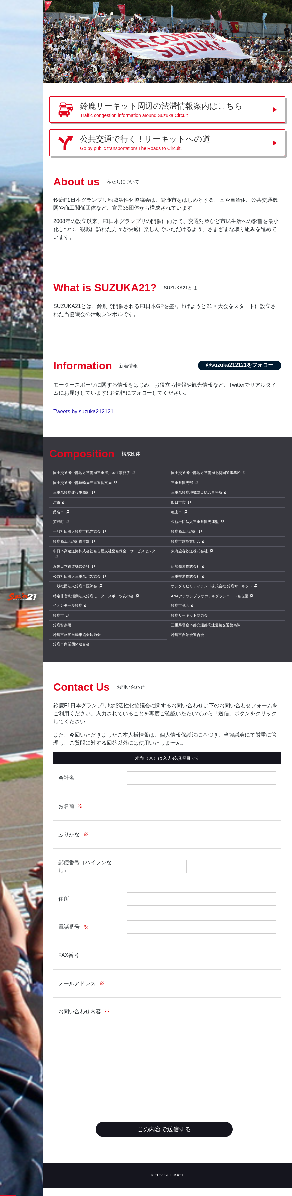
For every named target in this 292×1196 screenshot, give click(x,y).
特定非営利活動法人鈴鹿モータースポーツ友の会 (93, 596)
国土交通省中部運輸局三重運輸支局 (82, 483)
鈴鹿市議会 (180, 605)
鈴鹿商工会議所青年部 (71, 541)
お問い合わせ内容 (79, 1011)
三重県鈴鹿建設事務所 (71, 492)
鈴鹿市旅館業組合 (185, 541)
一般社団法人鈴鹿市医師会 (75, 586)
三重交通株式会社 (185, 576)
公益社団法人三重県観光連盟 (195, 522)
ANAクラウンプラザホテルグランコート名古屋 (209, 596)
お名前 (66, 806)
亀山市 (176, 512)
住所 (63, 899)
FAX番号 (68, 955)
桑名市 (58, 512)
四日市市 (178, 502)
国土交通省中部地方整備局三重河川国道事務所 (91, 473)
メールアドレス (77, 983)
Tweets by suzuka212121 (83, 411)
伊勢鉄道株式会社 (185, 566)
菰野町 (58, 522)
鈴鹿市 (58, 615)
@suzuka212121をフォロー (239, 365)
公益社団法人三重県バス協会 (77, 576)
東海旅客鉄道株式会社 (189, 551)
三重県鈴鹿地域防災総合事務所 (196, 492)
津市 (56, 502)
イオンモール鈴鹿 (67, 605)
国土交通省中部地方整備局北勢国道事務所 (206, 473)
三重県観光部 (182, 483)
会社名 (66, 778)
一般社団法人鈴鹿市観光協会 (77, 531)
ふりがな (69, 834)
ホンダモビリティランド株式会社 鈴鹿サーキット (211, 586)
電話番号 (69, 927)
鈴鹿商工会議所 (184, 531)
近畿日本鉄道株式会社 (71, 566)
